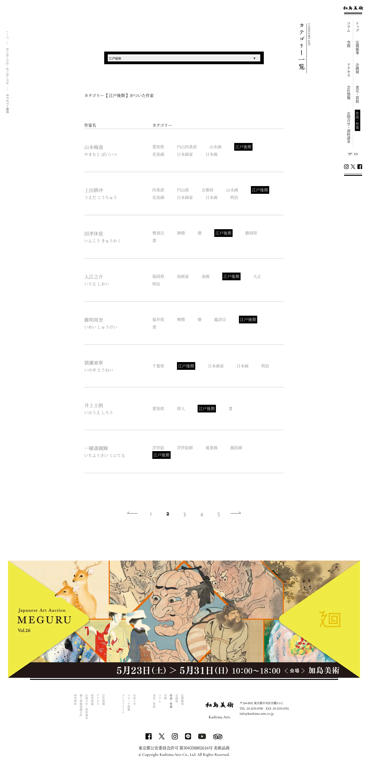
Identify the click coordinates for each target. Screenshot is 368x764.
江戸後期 (244, 147)
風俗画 (237, 448)
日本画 (212, 154)
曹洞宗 (158, 233)
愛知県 (158, 147)
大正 (258, 277)
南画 (206, 277)
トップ (357, 27)
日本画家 (185, 154)
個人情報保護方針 (81, 706)
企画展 (357, 68)
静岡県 (252, 233)
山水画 (216, 147)
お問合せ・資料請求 (348, 127)
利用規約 (75, 701)
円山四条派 (187, 147)
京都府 (208, 190)
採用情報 (92, 701)
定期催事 (357, 48)
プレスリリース (123, 705)
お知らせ (135, 701)
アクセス (348, 70)
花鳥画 (158, 154)
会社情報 (348, 93)
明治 (235, 197)
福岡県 (158, 277)
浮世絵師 (185, 448)
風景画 (212, 448)
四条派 (158, 190)
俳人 (181, 409)
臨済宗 (221, 320)
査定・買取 (357, 94)
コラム (348, 27)
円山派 (183, 190)
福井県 (158, 320)
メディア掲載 (129, 703)
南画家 (183, 277)
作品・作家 (357, 120)
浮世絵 (158, 448)
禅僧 (181, 233)
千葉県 (158, 366)
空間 (348, 44)
